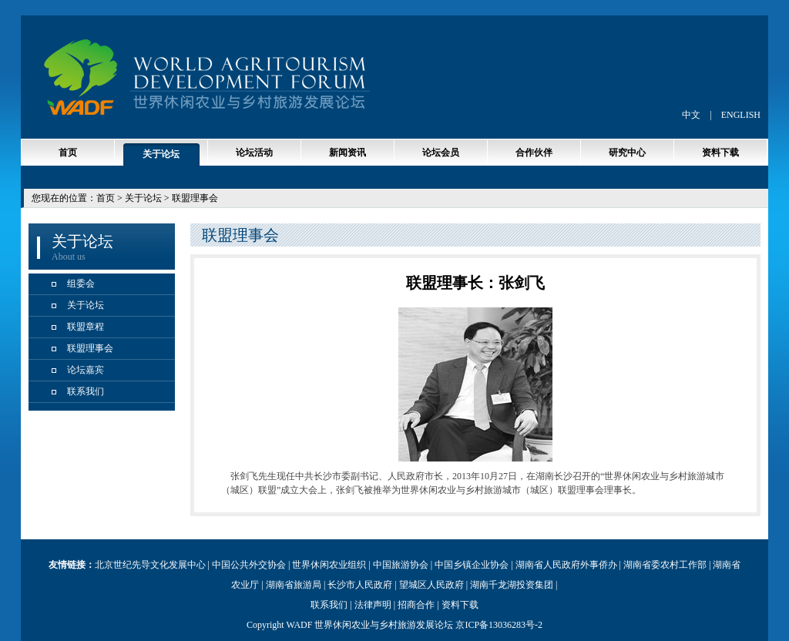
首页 (68, 152)
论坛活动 (254, 152)
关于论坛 (161, 154)
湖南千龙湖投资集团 (511, 584)
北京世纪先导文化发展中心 (150, 564)
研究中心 (627, 152)
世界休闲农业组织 (329, 564)
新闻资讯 (347, 152)
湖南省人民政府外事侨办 (566, 564)
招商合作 (416, 604)
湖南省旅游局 (293, 584)
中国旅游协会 (400, 564)
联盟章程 (85, 326)
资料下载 (720, 152)
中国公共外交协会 (249, 564)
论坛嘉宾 (85, 369)
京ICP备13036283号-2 (498, 624)
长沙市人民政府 (359, 584)
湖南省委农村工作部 (665, 564)
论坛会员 (440, 152)
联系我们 (85, 391)
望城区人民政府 (431, 584)
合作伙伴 (533, 152)
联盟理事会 (90, 348)
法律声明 (372, 604)
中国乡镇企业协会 (472, 564)
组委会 (81, 283)
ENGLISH (740, 114)
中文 (691, 114)
